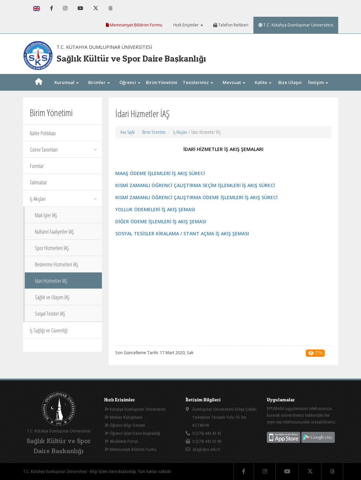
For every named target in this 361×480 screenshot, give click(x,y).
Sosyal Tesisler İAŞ (50, 313)
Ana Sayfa (127, 132)
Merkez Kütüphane (123, 417)
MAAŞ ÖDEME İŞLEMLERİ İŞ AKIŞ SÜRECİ (160, 173)
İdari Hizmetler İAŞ (51, 281)
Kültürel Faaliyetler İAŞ (54, 231)
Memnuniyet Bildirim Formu (134, 25)
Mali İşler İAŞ (46, 215)
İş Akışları (63, 199)
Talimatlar (38, 182)
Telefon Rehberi (230, 25)
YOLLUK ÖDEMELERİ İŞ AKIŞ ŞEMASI (155, 209)
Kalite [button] (263, 82)
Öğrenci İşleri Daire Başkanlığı (132, 433)
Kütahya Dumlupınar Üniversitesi (135, 409)
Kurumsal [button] (66, 82)
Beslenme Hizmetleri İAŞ (56, 264)
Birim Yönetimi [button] (161, 89)
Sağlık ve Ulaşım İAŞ (52, 297)
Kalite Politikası (43, 133)
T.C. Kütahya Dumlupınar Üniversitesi (295, 25)
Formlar (37, 166)
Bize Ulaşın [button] (290, 89)
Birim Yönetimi (154, 132)
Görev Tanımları (63, 149)
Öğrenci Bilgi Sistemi (124, 425)
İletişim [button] (318, 82)
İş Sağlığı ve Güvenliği (49, 330)
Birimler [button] (99, 82)
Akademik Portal (121, 441)
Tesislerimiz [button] (198, 82)
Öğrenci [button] (129, 82)
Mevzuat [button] (234, 82)
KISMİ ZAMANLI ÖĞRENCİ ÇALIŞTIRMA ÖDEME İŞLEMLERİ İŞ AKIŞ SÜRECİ (196, 197)
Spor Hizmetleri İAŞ (52, 248)
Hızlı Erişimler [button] (187, 25)
